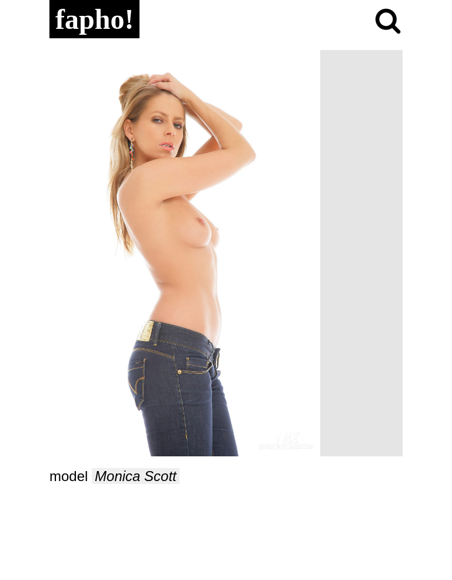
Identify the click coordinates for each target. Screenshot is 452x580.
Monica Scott (136, 476)
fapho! (94, 19)
